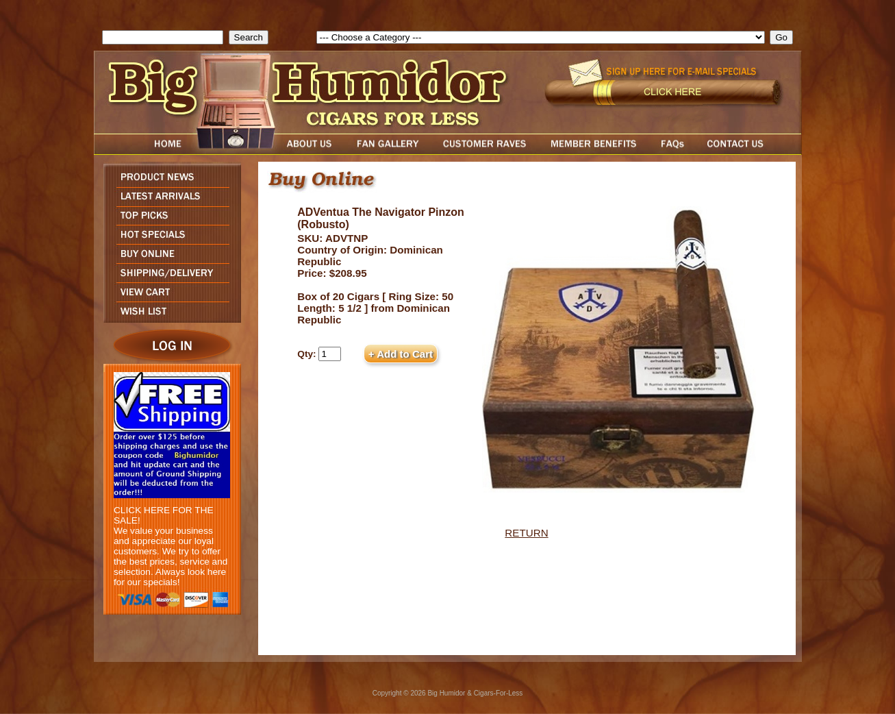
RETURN (526, 533)
